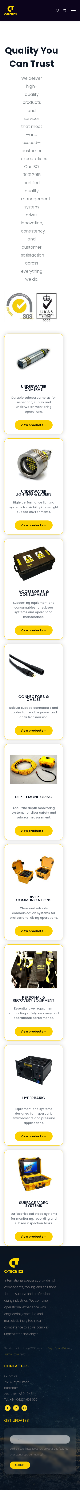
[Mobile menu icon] (73, 10)
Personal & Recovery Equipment (34, 999)
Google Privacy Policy (58, 1348)
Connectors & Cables (33, 698)
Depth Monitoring (33, 796)
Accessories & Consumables (34, 593)
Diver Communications (34, 898)
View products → (34, 425)
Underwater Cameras (34, 388)
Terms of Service (11, 1354)
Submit (20, 1465)
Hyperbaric (33, 1097)
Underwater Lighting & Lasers (34, 493)
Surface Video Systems (33, 1204)
